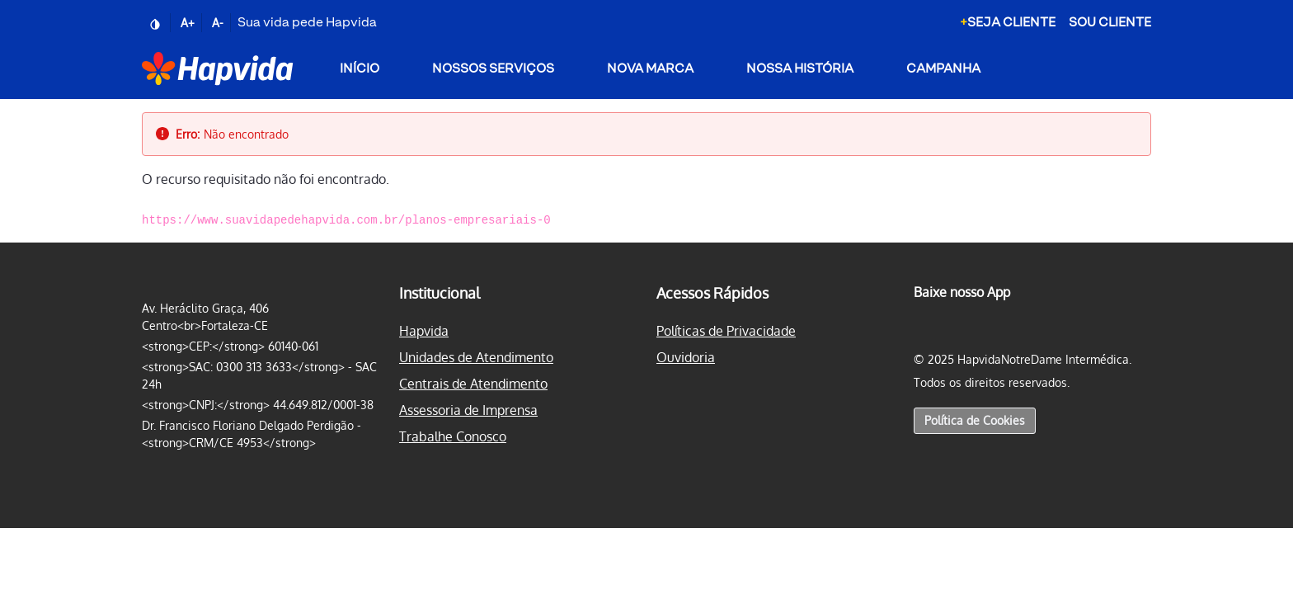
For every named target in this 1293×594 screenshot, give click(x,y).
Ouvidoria (685, 357)
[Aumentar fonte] (189, 22)
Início (359, 69)
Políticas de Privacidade (726, 331)
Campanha (943, 69)
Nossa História (799, 69)
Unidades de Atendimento (476, 357)
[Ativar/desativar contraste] (156, 22)
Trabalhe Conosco (452, 436)
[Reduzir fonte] (220, 22)
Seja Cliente (1008, 23)
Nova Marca (650, 69)
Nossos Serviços (493, 69)
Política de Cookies (974, 420)
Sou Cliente (1110, 23)
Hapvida (424, 331)
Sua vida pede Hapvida (307, 23)
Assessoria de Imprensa (468, 410)
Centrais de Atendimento (473, 383)
